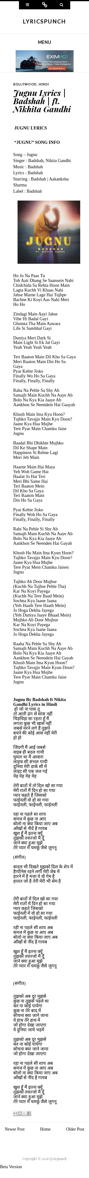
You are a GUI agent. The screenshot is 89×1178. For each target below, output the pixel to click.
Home (45, 1129)
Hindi (44, 84)
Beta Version (11, 1166)
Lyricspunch (44, 21)
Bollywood (25, 84)
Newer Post (15, 1129)
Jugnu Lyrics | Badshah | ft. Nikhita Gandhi (42, 100)
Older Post (75, 1129)
